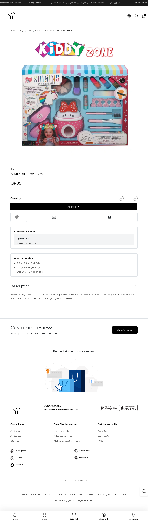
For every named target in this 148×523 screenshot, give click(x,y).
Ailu (12, 169)
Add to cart (74, 206)
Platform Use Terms (30, 494)
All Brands (15, 436)
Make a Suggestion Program (68, 441)
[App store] (128, 408)
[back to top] (144, 491)
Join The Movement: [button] (66, 424)
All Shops (15, 431)
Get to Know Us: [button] (108, 424)
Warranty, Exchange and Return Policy (107, 494)
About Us (102, 431)
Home (13, 31)
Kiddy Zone (30, 243)
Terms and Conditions (54, 494)
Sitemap (14, 441)
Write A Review (125, 330)
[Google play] (109, 408)
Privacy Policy (76, 494)
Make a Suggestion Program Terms (74, 500)
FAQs (100, 441)
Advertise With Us (63, 436)
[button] (136, 16)
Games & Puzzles (43, 31)
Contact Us (103, 436)
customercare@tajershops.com (61, 409)
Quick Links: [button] (17, 424)
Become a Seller (62, 431)
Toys (22, 31)
